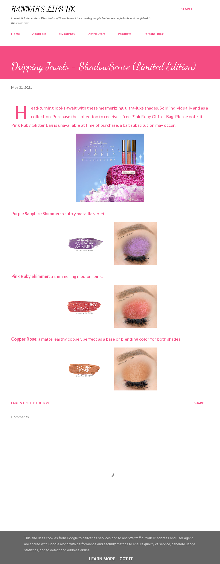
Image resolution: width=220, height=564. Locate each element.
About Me (39, 33)
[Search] (187, 9)
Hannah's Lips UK (43, 9)
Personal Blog (153, 33)
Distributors (96, 33)
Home (15, 33)
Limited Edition (36, 403)
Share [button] (199, 403)
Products (124, 33)
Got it (126, 558)
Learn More (102, 558)
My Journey (67, 33)
